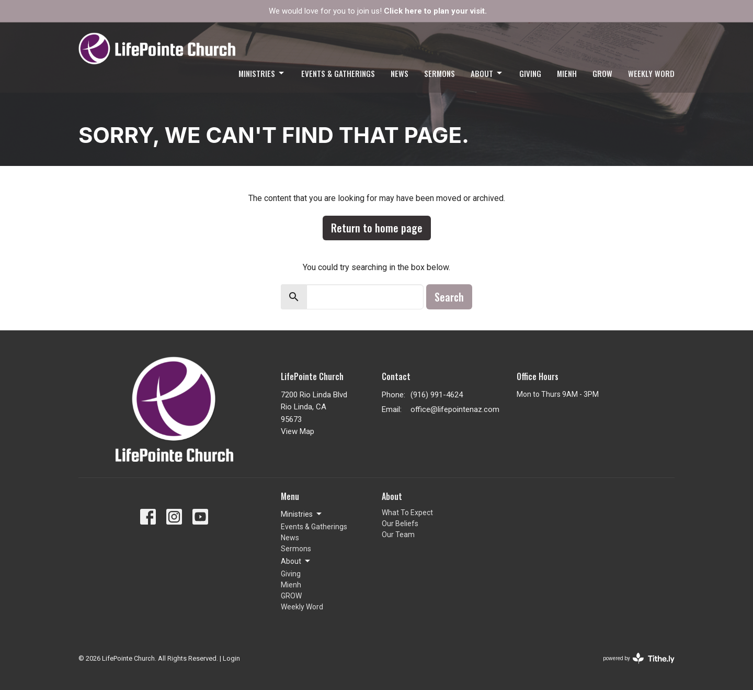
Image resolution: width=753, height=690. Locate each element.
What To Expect (407, 512)
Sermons (439, 73)
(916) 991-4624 (436, 394)
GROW (602, 73)
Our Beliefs (400, 523)
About (487, 73)
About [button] (296, 561)
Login (231, 658)
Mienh (567, 73)
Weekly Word (651, 73)
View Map (297, 431)
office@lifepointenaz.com (454, 409)
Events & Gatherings (338, 73)
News (399, 73)
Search (449, 297)
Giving (530, 73)
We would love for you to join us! (378, 11)
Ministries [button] (302, 514)
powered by (639, 658)
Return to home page (377, 228)
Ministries (262, 73)
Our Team (398, 534)
